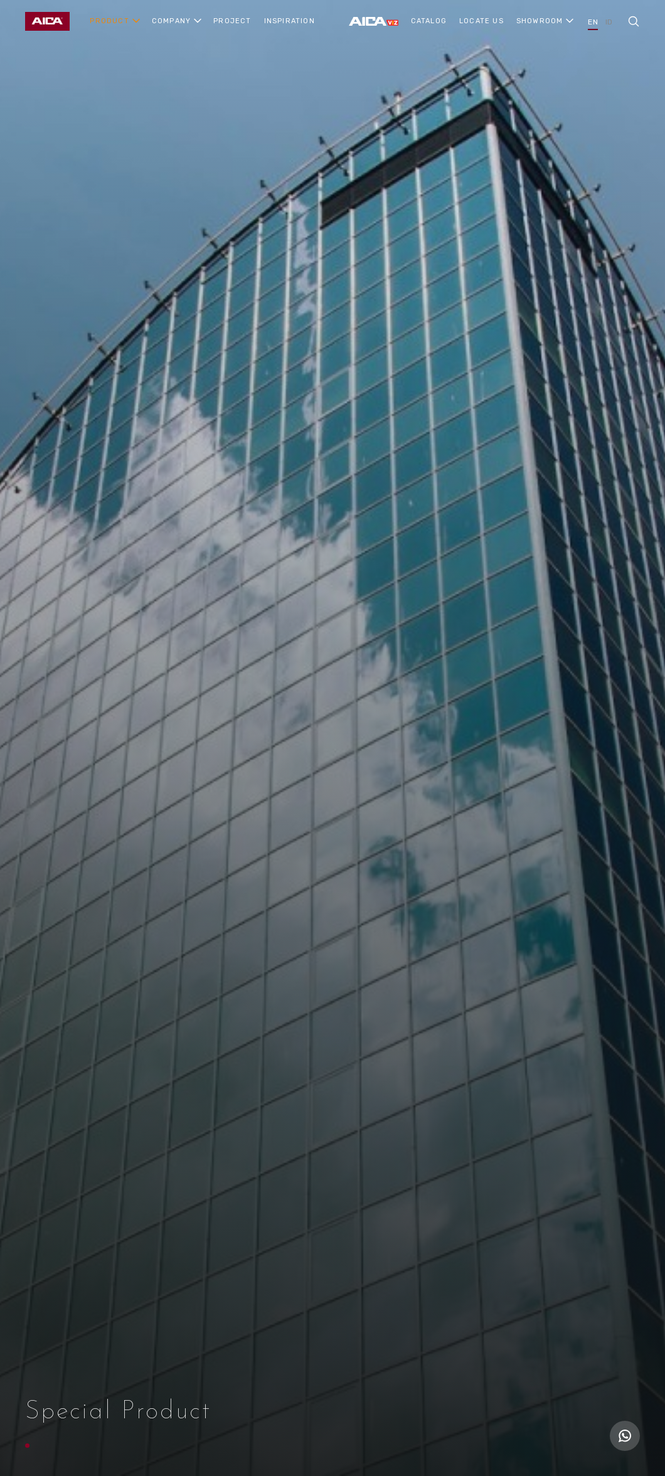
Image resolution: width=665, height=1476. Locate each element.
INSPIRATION (289, 21)
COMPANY (171, 21)
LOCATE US (481, 21)
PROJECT (232, 21)
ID (608, 22)
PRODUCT (109, 21)
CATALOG (429, 21)
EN (592, 22)
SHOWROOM (539, 21)
